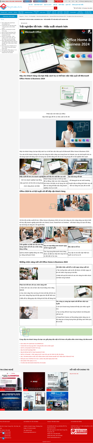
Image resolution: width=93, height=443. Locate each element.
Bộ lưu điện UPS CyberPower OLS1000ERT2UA (32, 343)
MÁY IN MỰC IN (54, 12)
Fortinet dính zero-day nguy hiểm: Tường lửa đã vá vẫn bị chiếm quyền (37, 345)
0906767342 (29, 430)
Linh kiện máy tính (60, 12)
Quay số (68, 4)
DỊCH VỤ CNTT (48, 4)
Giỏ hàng (78, 8)
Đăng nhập (89, 1)
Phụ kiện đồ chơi (66, 12)
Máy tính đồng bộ (21, 12)
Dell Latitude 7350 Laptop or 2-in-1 (29, 360)
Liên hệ (55, 4)
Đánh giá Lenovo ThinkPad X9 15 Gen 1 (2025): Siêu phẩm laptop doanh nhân (39, 358)
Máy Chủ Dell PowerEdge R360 (28, 350)
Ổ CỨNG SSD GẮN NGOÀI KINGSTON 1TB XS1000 (33, 362)
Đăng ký (82, 1)
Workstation (28, 12)
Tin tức (30, 4)
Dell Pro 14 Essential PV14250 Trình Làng (30, 347)
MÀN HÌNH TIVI (36, 12)
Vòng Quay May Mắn (77, 4)
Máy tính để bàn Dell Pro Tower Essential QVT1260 (33, 352)
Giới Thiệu (61, 4)
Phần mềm (73, 12)
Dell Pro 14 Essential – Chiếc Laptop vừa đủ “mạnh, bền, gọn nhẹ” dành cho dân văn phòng (42, 354)
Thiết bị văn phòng (80, 12)
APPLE (15, 12)
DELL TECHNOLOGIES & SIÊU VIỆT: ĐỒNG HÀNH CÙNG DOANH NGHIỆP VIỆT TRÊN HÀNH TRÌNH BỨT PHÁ (47, 356)
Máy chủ (42, 12)
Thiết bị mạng (49, 12)
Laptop (10, 12)
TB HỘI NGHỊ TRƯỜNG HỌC (88, 12)
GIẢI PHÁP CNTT (38, 4)
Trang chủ (4, 12)
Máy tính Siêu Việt (74, 373)
